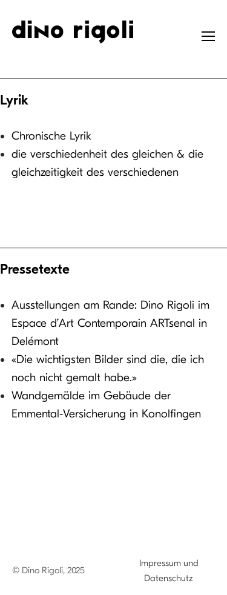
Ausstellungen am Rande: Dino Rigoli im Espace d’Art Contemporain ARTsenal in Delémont (110, 323)
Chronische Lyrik (51, 136)
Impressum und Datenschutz (169, 571)
